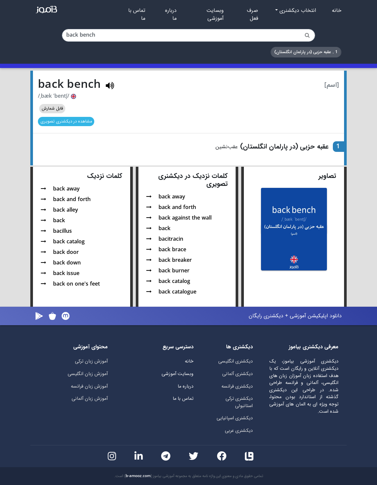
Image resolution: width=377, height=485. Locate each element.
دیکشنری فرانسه (237, 386)
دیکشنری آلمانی (237, 374)
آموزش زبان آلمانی (90, 398)
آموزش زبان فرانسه (89, 386)
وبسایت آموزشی (215, 14)
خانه (336, 11)
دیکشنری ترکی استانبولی (239, 402)
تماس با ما (136, 14)
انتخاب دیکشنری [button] (297, 11)
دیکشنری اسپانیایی (235, 418)
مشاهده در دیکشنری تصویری (66, 121)
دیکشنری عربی (239, 430)
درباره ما (171, 14)
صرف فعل (252, 14)
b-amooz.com (138, 476)
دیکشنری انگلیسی (235, 361)
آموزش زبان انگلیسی (88, 374)
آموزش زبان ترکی (91, 361)
